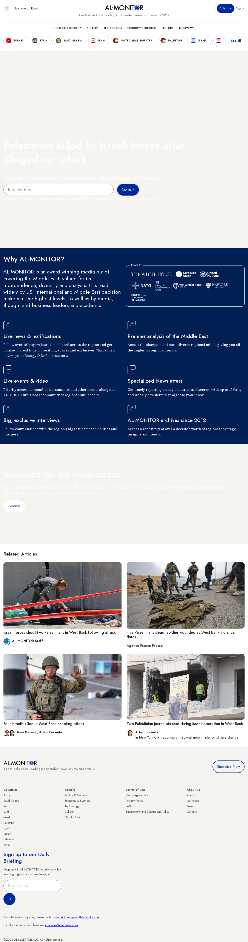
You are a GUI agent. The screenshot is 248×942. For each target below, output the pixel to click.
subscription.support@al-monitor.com (77, 917)
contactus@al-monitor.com (61, 925)
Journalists (193, 800)
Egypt (6, 828)
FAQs (129, 806)
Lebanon (8, 839)
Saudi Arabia (11, 800)
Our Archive (72, 817)
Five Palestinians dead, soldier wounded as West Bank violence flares (181, 635)
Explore (167, 28)
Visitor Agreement (137, 795)
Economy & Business (141, 28)
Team (190, 806)
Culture (92, 28)
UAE (6, 811)
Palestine (8, 823)
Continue (14, 506)
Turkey (7, 795)
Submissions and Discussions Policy (147, 811)
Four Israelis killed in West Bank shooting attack (43, 724)
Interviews (186, 28)
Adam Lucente (50, 732)
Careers (192, 811)
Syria (6, 845)
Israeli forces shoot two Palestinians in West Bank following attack (59, 632)
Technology (112, 28)
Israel (6, 817)
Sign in (240, 8)
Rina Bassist (27, 732)
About (190, 795)
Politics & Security (68, 28)
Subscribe (225, 8)
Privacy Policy (134, 800)
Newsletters (21, 8)
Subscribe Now (228, 766)
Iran (5, 806)
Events (35, 8)
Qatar (7, 834)
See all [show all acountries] (236, 40)
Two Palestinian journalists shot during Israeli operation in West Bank (185, 724)
